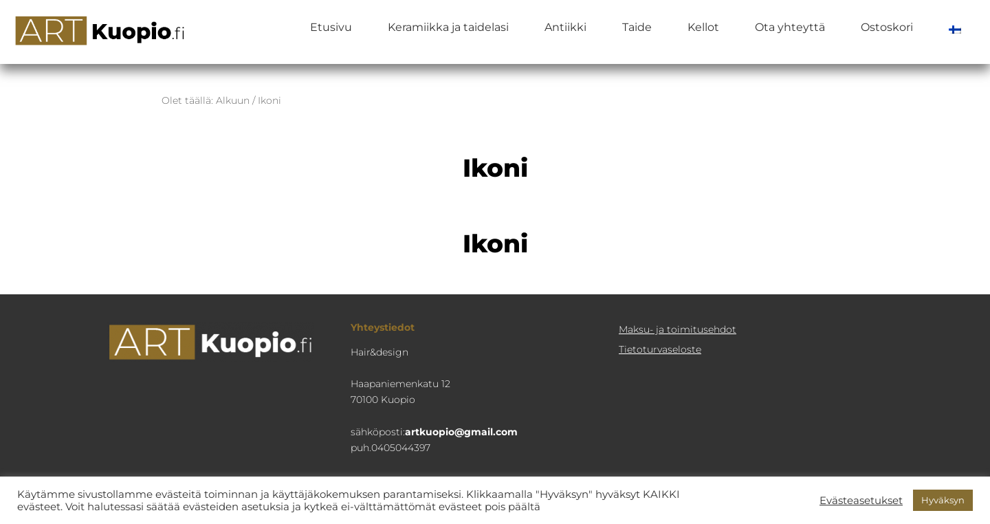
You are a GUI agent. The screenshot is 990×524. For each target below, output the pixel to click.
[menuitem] (955, 27)
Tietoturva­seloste (660, 349)
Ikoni (495, 243)
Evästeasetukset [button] (861, 500)
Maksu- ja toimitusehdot (677, 329)
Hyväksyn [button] (943, 499)
